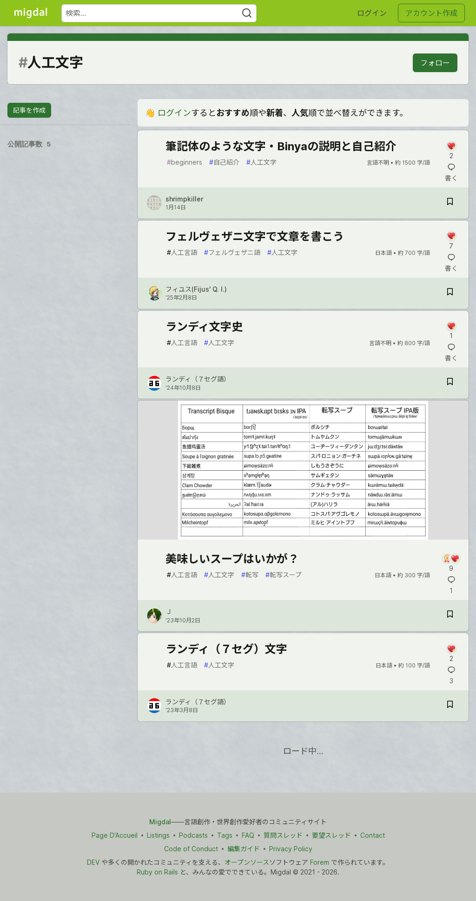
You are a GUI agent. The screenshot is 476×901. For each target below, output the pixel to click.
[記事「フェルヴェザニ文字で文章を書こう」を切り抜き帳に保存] (450, 293)
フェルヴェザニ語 (232, 252)
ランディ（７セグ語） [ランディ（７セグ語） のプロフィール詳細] (197, 379)
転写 (249, 575)
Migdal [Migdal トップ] (160, 822)
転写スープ (283, 575)
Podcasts (193, 835)
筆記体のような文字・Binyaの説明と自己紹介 (281, 146)
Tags (224, 835)
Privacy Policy (290, 849)
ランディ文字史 (204, 327)
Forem (319, 862)
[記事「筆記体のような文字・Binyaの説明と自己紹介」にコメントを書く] (451, 150)
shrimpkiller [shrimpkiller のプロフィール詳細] (184, 199)
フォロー (435, 62)
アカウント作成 (431, 13)
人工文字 (261, 162)
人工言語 (182, 252)
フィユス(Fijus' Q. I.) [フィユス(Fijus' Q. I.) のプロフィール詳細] (196, 289)
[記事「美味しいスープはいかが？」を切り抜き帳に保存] (450, 616)
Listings (158, 835)
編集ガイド (243, 849)
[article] (303, 536)
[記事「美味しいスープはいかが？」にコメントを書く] (451, 563)
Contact (372, 835)
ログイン (372, 13)
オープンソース (247, 862)
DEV (93, 862)
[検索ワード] (159, 13)
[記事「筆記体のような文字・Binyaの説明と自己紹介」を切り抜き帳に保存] (450, 203)
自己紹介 (224, 162)
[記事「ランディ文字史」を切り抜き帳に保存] (450, 383)
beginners (184, 162)
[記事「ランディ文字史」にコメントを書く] (451, 331)
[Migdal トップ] (30, 13)
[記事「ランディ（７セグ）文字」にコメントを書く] (451, 653)
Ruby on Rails (157, 872)
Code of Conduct (191, 849)
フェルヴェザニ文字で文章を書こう (254, 236)
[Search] (247, 13)
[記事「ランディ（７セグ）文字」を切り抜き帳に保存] (450, 706)
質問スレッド (283, 835)
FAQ (248, 835)
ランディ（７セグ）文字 (226, 649)
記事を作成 (29, 110)
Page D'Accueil (115, 835)
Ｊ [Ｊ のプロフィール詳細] (168, 611)
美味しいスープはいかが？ (232, 559)
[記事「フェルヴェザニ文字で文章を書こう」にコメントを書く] (451, 241)
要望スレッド (331, 835)
